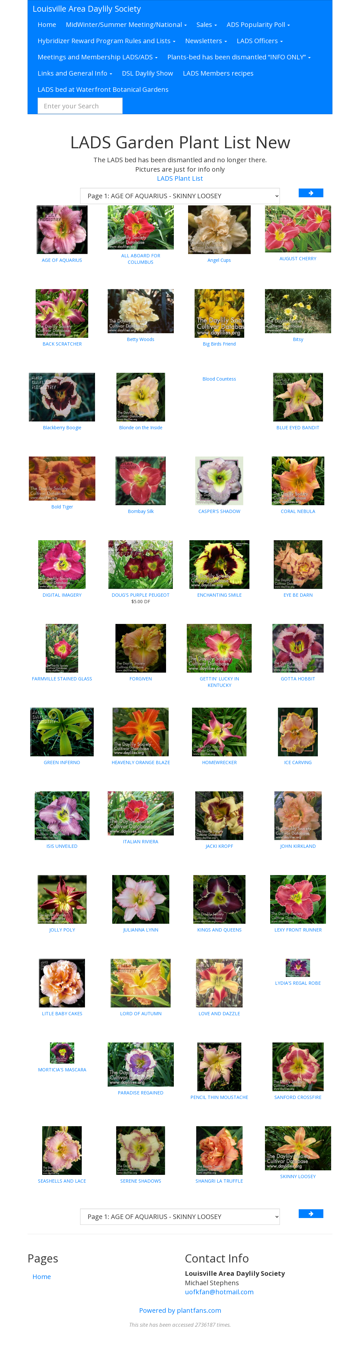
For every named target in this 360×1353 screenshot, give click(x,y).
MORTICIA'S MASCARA (62, 1070)
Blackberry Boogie (62, 427)
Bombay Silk (141, 511)
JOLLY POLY (62, 930)
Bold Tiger (62, 507)
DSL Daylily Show (147, 73)
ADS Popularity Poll (258, 24)
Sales (207, 24)
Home (47, 24)
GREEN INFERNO (62, 762)
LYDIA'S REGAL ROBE (298, 983)
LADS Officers (260, 40)
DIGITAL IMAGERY (61, 595)
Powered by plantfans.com (180, 1310)
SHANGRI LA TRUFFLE (219, 1181)
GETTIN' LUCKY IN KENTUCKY (219, 682)
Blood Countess (219, 379)
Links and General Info (75, 73)
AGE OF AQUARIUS (62, 260)
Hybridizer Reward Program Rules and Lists (106, 40)
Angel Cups (219, 260)
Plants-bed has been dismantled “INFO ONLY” (239, 57)
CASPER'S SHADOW (219, 511)
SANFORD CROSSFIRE (297, 1097)
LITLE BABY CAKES (62, 1013)
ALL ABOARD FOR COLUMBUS (140, 258)
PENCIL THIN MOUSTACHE (219, 1097)
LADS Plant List (180, 178)
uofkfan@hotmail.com (219, 1291)
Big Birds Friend (219, 344)
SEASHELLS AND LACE (62, 1181)
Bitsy (298, 339)
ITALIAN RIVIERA (140, 841)
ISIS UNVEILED (62, 846)
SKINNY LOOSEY (298, 1176)
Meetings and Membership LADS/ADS (98, 57)
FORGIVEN (140, 679)
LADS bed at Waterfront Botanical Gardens (103, 89)
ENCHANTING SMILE (219, 595)
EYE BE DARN (298, 595)
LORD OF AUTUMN (141, 1013)
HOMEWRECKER (219, 762)
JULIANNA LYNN (140, 930)
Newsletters (206, 40)
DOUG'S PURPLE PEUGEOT (141, 595)
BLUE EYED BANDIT (297, 427)
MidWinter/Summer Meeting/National (126, 24)
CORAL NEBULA (298, 511)
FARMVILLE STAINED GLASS (62, 679)
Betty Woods (140, 339)
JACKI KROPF (219, 846)
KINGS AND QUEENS (219, 930)
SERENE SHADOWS (140, 1181)
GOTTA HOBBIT (298, 679)
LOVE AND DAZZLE (219, 1013)
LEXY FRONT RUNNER (298, 930)
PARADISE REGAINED (140, 1093)
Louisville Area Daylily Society (87, 8)
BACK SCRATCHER (62, 344)
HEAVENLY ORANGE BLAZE (141, 762)
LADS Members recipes (218, 73)
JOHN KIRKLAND (298, 846)
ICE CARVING (298, 762)
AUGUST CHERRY (298, 258)
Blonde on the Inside (140, 427)
